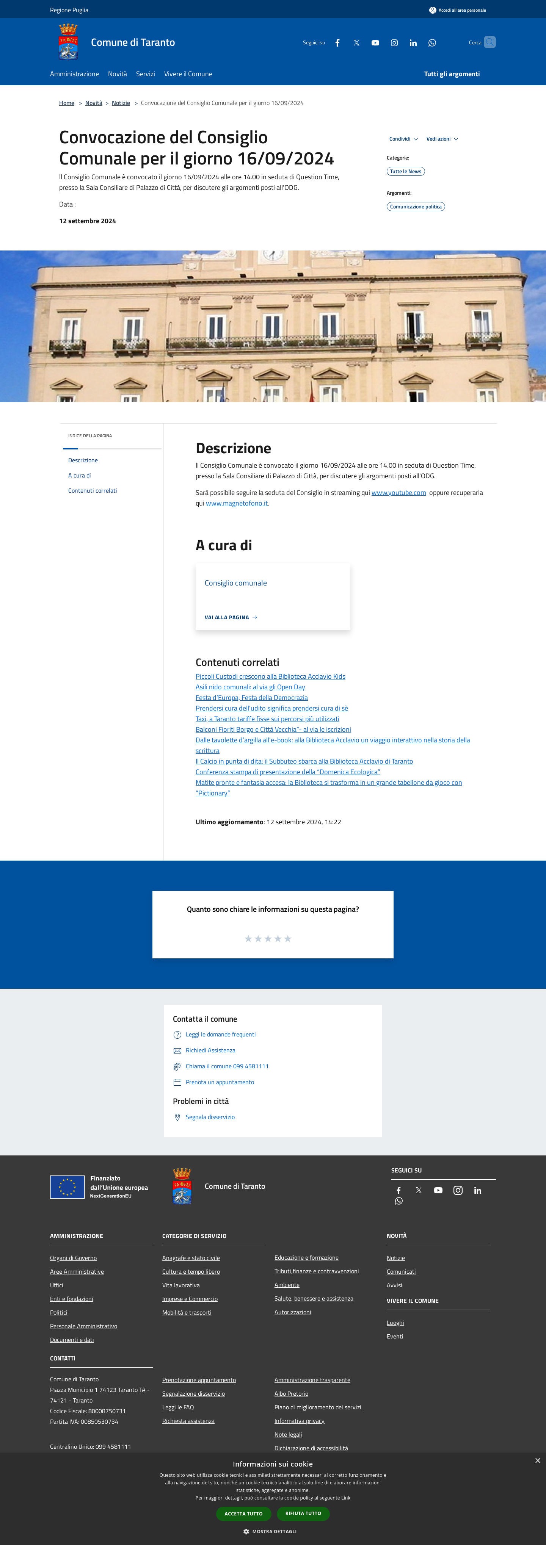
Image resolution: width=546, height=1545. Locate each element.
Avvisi (394, 1285)
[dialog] (273, 1499)
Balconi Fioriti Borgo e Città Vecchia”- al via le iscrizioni (273, 729)
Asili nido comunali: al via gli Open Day (250, 687)
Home (66, 102)
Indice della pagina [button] (90, 435)
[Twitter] (343, 42)
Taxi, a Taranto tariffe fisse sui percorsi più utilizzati (267, 719)
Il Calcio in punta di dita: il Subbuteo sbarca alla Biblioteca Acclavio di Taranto (304, 761)
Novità (93, 102)
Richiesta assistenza (188, 1420)
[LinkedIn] (400, 42)
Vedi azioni (444, 139)
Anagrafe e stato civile (191, 1257)
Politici (58, 1312)
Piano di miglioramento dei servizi (318, 1407)
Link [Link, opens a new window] (345, 1498)
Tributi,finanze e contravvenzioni (317, 1271)
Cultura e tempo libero (191, 1271)
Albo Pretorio (291, 1393)
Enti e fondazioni (71, 1298)
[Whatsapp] (419, 42)
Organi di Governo (73, 1257)
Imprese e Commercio (190, 1298)
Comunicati (401, 1271)
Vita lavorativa (181, 1285)
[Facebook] (324, 42)
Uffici (56, 1285)
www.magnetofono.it (237, 503)
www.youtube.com (399, 492)
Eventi (395, 1336)
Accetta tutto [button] (244, 1514)
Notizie (121, 102)
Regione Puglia (69, 9)
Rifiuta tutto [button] (304, 1513)
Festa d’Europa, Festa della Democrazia (252, 697)
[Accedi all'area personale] (457, 10)
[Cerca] (487, 42)
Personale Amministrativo (83, 1326)
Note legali (288, 1434)
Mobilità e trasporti (187, 1312)
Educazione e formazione (307, 1257)
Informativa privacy (300, 1420)
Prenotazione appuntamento (199, 1379)
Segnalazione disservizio (193, 1393)
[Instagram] (381, 42)
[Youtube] (362, 42)
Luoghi (395, 1322)
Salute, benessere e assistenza (314, 1298)
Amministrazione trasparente (312, 1379)
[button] (273, 1531)
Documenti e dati (72, 1339)
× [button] (537, 1461)
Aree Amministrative (77, 1271)
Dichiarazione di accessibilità (311, 1448)
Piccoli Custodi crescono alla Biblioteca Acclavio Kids (270, 676)
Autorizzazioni (293, 1311)
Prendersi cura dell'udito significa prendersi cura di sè (272, 708)
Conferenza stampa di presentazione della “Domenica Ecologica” (288, 772)
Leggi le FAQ (178, 1407)
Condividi (404, 139)
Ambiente (287, 1284)
